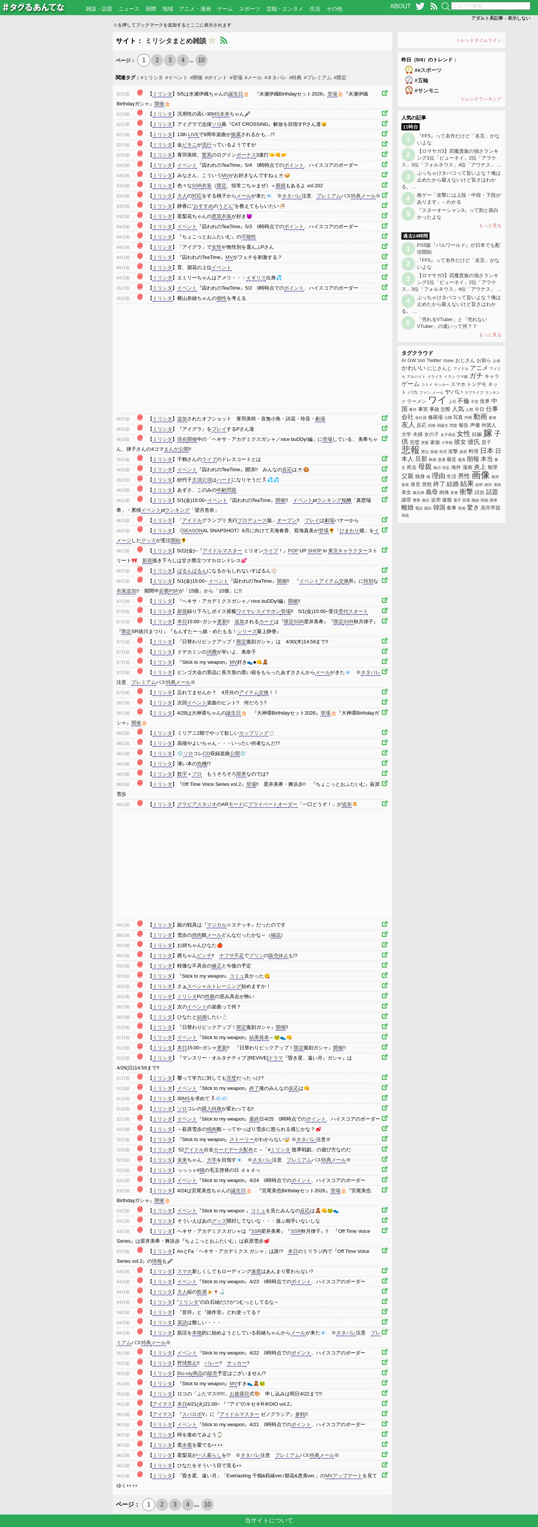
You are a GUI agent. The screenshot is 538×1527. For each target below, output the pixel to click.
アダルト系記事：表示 (500, 18)
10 (201, 60)
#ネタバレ (275, 77)
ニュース (129, 9)
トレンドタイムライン (479, 40)
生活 (315, 9)
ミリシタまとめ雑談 (175, 41)
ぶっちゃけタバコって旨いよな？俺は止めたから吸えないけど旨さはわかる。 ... (451, 180)
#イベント (176, 77)
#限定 (340, 77)
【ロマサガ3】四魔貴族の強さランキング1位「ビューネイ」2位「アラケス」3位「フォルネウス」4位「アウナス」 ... (451, 158)
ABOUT (400, 6)
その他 (334, 9)
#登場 (236, 77)
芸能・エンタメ (285, 9)
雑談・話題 (99, 9)
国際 (151, 9)
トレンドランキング (481, 99)
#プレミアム (317, 77)
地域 (167, 9)
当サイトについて (269, 1520)
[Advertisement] (57, 146)
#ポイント (216, 77)
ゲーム (225, 9)
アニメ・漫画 (195, 9)
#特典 (295, 77)
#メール (253, 77)
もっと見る (490, 225)
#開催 (196, 77)
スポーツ (249, 9)
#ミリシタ (151, 77)
